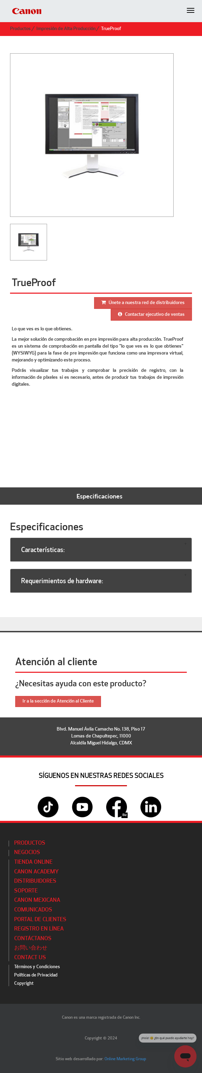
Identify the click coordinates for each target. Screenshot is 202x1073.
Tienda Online (33, 862)
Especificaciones (99, 496)
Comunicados (33, 910)
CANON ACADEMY (36, 872)
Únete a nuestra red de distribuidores (143, 302)
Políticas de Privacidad (35, 975)
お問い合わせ (30, 948)
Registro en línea (39, 929)
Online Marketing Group (125, 1059)
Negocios (27, 852)
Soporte (26, 891)
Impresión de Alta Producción (65, 28)
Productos (20, 28)
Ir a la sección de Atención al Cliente (58, 701)
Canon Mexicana (37, 900)
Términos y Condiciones (37, 967)
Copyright (24, 983)
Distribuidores (35, 881)
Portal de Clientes (40, 920)
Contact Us (30, 958)
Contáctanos (33, 939)
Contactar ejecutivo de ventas (151, 314)
